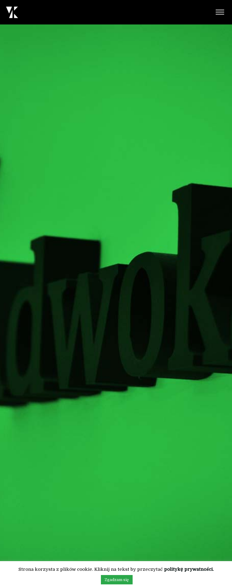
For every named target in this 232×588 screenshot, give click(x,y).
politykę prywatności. (189, 569)
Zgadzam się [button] (117, 579)
